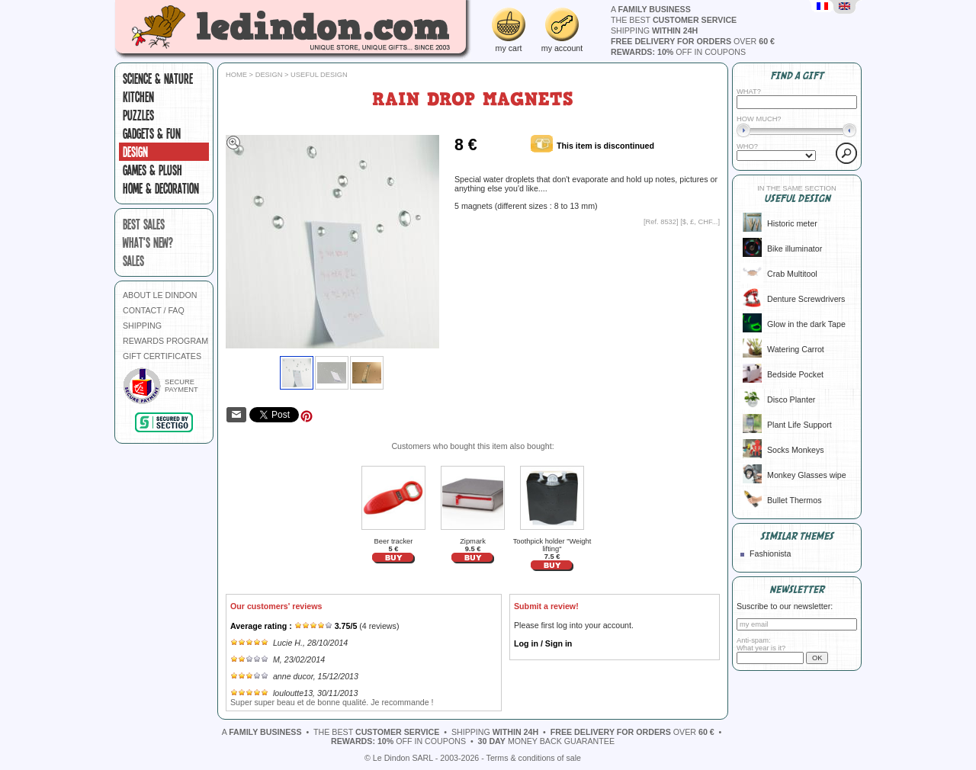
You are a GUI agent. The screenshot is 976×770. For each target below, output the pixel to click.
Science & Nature (158, 78)
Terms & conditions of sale (533, 757)
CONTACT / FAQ (154, 310)
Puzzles (138, 115)
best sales (144, 224)
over (693, 41)
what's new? (148, 242)
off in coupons (678, 51)
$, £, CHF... (700, 222)
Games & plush (152, 170)
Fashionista (770, 553)
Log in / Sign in (543, 643)
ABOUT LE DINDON (160, 295)
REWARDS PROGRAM (165, 340)
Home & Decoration (161, 188)
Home (236, 75)
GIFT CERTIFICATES (162, 356)
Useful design (319, 75)
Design (135, 152)
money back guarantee (546, 741)
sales (133, 261)
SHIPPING (142, 325)
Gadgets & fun (152, 133)
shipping (654, 30)
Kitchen (138, 97)
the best (674, 19)
